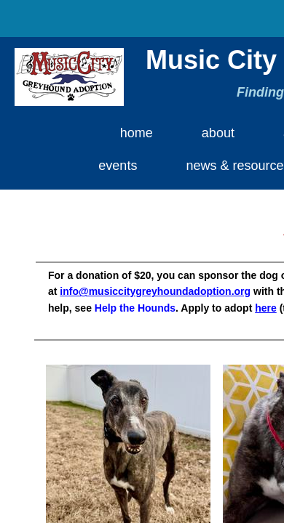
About (218, 133)
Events (117, 165)
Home (136, 133)
